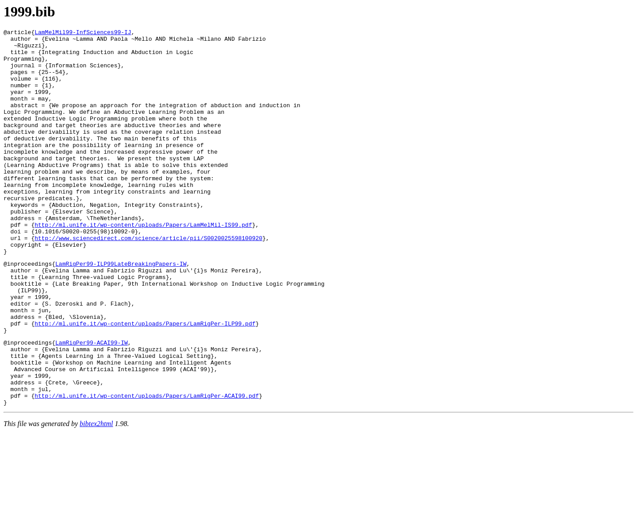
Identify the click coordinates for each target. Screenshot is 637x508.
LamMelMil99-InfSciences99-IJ (83, 33)
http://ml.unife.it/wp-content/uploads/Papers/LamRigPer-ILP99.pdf (145, 382)
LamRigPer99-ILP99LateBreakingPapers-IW (120, 310)
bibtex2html (96, 496)
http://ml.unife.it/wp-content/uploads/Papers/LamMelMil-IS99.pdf (143, 264)
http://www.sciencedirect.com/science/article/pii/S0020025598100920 (148, 280)
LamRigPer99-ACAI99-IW (91, 403)
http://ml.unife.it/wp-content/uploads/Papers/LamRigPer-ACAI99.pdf (147, 467)
